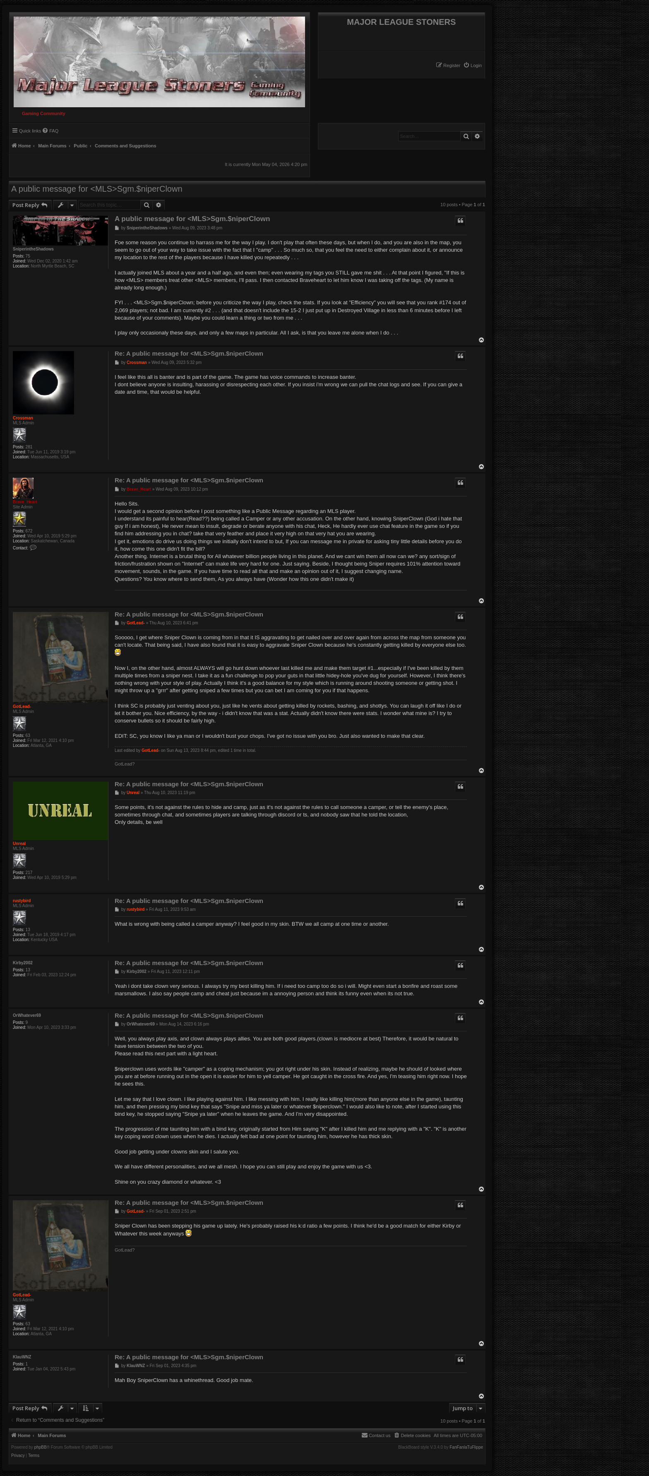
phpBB (40, 1447)
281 (29, 447)
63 (28, 735)
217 (29, 872)
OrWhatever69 (27, 1015)
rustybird (22, 900)
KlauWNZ (22, 1357)
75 (28, 256)
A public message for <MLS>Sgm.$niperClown (97, 188)
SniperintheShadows (33, 249)
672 (29, 531)
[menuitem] (472, 65)
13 (28, 929)
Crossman (23, 418)
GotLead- (22, 706)
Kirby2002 (23, 963)
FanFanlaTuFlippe (466, 1447)
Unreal (19, 843)
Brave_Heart (25, 502)
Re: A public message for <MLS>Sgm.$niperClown (189, 353)
